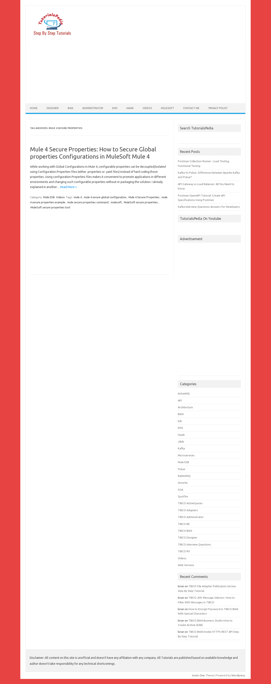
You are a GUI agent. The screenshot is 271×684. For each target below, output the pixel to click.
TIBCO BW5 (185, 530)
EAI (180, 421)
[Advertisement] (135, 73)
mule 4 (78, 197)
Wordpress (238, 675)
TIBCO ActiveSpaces (190, 503)
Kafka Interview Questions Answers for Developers (209, 206)
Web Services (186, 565)
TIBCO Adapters (188, 510)
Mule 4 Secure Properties (144, 197)
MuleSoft (167, 108)
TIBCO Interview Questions (194, 544)
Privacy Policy (218, 108)
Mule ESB (49, 197)
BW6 (70, 108)
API (180, 400)
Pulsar (181, 469)
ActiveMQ (184, 393)
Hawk (130, 108)
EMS (114, 108)
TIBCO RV (184, 551)
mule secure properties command (88, 202)
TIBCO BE (184, 523)
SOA (180, 489)
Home (33, 108)
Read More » (68, 187)
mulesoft (116, 202)
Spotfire (183, 496)
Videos (147, 108)
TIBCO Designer (187, 537)
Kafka (181, 448)
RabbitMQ (184, 475)
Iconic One (198, 675)
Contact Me (191, 108)
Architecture (185, 407)
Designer (53, 108)
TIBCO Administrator (191, 516)
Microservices (186, 455)
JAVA (181, 441)
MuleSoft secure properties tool (50, 207)
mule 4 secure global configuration (105, 197)
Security (183, 482)
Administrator (92, 108)
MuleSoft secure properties (141, 202)
